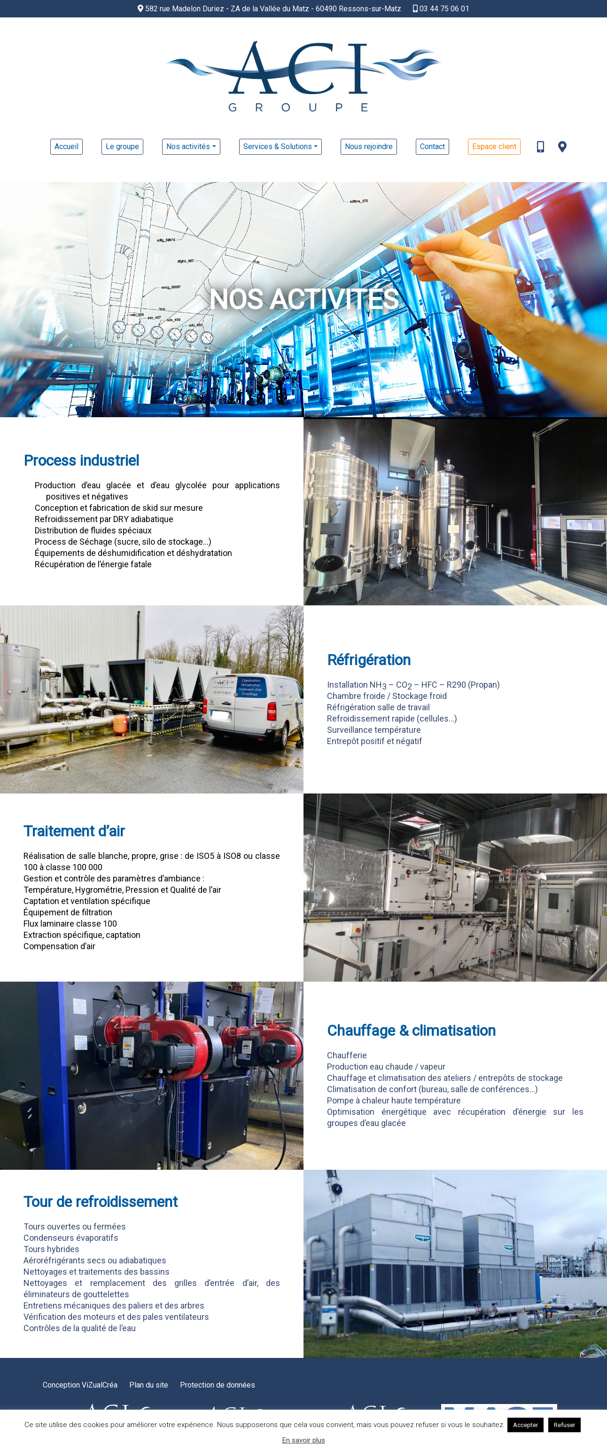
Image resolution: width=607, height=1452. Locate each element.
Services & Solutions (277, 146)
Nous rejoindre (369, 146)
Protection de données (217, 1385)
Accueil (66, 146)
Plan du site (148, 1385)
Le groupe (122, 146)
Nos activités (188, 146)
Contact (432, 146)
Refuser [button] (564, 1424)
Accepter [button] (525, 1424)
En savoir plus (303, 1440)
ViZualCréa (99, 1385)
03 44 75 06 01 (441, 9)
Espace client (494, 146)
